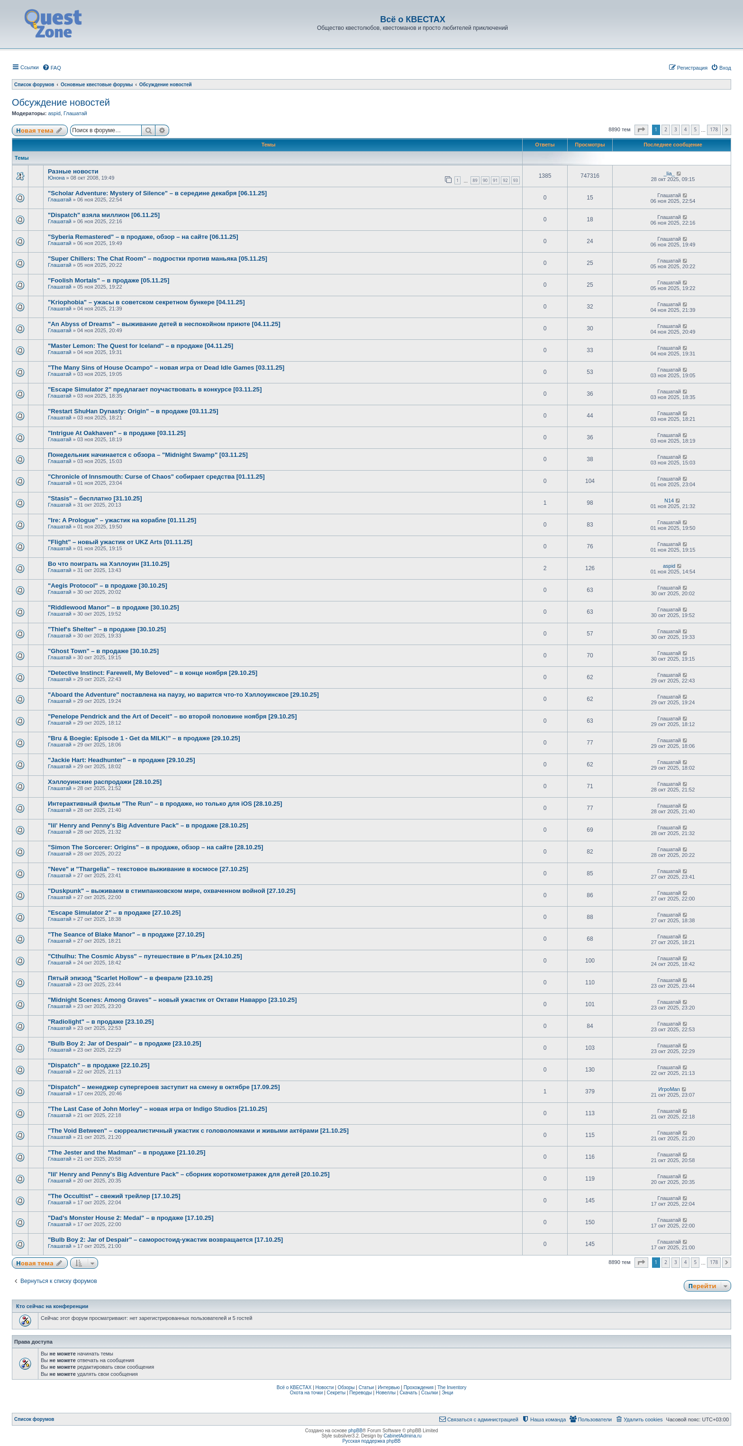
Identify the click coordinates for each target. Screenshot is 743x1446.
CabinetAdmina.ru (403, 1435)
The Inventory (451, 1387)
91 (495, 180)
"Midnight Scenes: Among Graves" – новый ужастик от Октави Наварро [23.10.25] (172, 999)
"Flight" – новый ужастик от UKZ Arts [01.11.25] (120, 542)
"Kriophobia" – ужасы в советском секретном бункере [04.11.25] (146, 302)
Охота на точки (306, 1392)
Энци (447, 1392)
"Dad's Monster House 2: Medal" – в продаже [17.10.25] (131, 1217)
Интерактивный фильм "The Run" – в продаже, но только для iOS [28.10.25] (165, 803)
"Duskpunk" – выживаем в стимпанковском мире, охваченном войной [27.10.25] (171, 890)
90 (485, 180)
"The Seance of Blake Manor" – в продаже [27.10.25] (126, 934)
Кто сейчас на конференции (52, 1306)
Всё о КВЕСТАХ (294, 1387)
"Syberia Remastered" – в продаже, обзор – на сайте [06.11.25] (143, 236)
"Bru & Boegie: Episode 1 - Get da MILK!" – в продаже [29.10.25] (144, 738)
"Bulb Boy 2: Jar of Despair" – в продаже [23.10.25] (124, 1043)
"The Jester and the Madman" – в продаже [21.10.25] (127, 1152)
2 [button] (665, 129)
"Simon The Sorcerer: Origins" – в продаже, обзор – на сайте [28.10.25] (155, 847)
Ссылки (429, 1392)
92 (505, 180)
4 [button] (685, 129)
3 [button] (675, 129)
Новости (325, 1387)
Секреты (335, 1392)
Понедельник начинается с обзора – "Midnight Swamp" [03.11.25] (148, 454)
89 (474, 180)
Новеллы (386, 1392)
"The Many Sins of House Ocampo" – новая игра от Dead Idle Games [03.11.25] (166, 367)
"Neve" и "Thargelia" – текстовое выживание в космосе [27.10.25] (148, 869)
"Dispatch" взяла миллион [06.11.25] (104, 214)
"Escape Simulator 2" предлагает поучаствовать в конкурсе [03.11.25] (155, 389)
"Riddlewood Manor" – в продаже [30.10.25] (113, 607)
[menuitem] (51, 67)
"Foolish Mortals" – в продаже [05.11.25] (108, 280)
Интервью (388, 1387)
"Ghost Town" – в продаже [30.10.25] (103, 651)
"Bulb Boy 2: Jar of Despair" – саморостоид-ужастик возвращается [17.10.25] (165, 1239)
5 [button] (695, 129)
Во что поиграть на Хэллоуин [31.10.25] (109, 563)
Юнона (56, 178)
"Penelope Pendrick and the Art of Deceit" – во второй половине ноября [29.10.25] (172, 716)
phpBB (355, 1430)
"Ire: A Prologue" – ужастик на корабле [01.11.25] (122, 520)
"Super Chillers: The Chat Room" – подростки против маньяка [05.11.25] (157, 258)
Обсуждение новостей (61, 102)
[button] (641, 130)
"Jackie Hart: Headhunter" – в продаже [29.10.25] (121, 760)
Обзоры (345, 1387)
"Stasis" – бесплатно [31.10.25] (95, 498)
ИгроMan (669, 1089)
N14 (669, 500)
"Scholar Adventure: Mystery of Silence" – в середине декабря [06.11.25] (157, 193)
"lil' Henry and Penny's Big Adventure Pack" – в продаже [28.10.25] (148, 825)
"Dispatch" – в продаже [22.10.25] (99, 1065)
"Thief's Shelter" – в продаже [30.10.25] (107, 629)
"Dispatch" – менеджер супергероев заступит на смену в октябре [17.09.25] (164, 1087)
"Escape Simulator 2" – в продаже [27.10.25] (114, 912)
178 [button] (714, 129)
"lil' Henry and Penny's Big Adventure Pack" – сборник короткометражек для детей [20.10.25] (189, 1174)
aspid (54, 113)
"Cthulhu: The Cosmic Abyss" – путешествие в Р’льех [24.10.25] (145, 956)
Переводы (360, 1392)
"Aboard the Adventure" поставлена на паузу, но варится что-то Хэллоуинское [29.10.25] (183, 694)
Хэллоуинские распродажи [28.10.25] (105, 781)
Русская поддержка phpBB (371, 1441)
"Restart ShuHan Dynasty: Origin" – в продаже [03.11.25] (133, 411)
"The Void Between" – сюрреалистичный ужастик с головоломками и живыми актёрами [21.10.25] (198, 1130)
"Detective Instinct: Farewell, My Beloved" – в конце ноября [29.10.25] (152, 672)
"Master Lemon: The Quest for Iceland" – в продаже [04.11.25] (140, 345)
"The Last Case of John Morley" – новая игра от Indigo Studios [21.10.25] (157, 1108)
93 (515, 180)
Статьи (366, 1387)
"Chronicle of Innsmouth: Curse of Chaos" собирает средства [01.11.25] (156, 476)
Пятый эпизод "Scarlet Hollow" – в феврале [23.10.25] (130, 978)
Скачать (408, 1392)
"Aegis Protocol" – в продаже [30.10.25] (107, 585)
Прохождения (419, 1387)
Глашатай (75, 113)
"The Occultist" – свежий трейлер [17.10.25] (114, 1196)
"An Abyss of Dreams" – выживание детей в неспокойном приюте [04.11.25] (164, 323)
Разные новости (73, 171)
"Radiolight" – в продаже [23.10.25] (101, 1021)
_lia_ (668, 173)
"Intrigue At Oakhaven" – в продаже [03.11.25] (117, 433)
